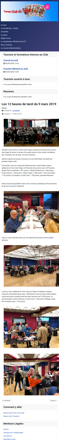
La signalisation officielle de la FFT (13, 41)
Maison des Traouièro (11, 416)
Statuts (6, 429)
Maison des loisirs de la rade (13, 413)
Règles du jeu (6, 38)
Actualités (4, 32)
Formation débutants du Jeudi (15, 69)
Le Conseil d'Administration (11, 48)
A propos (4, 35)
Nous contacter (6, 45)
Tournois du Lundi (10, 60)
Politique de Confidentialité (13, 433)
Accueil (3, 25)
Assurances (7, 436)
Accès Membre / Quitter (9, 28)
